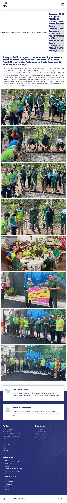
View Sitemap (9, 487)
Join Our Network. (21, 389)
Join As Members (10, 479)
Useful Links (8, 489)
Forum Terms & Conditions (12, 471)
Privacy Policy (9, 481)
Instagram (6, 451)
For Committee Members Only (13, 468)
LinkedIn (5, 446)
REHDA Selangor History (12, 461)
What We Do (8, 463)
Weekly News (9, 474)
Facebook (5, 448)
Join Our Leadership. (22, 408)
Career (7, 466)
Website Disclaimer (10, 476)
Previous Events (10, 484)
